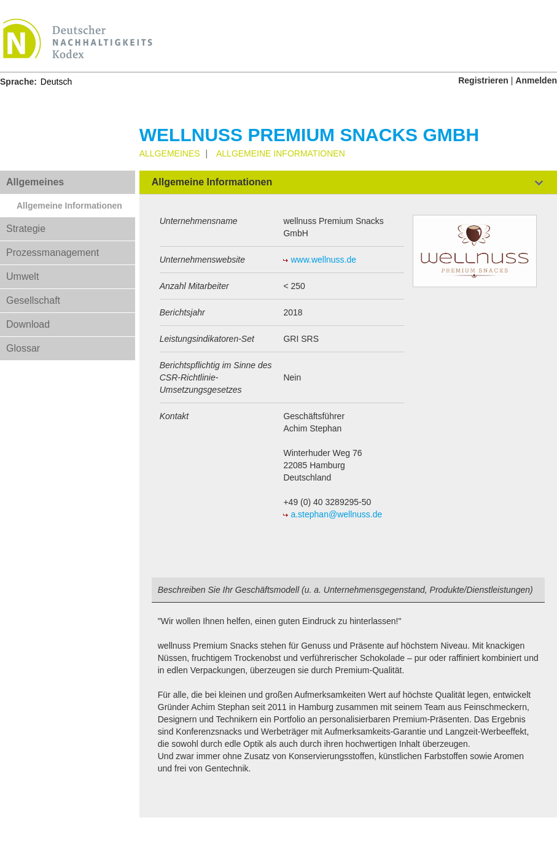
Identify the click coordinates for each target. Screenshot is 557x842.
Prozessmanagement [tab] (52, 252)
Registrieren (483, 80)
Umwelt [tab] (22, 276)
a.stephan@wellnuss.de (336, 514)
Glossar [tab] (23, 348)
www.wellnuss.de (323, 260)
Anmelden (536, 80)
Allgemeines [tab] (35, 182)
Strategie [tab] (25, 228)
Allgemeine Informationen (69, 205)
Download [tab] (28, 324)
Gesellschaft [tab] (33, 300)
